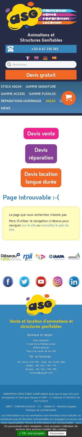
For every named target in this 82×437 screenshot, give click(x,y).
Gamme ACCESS (13, 94)
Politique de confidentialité (41, 409)
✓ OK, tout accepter (31, 433)
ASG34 (50, 101)
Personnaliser (57, 433)
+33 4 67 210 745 (44, 49)
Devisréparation (41, 153)
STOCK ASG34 (11, 86)
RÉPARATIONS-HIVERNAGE (21, 101)
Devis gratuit (41, 74)
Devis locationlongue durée (41, 177)
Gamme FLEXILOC (42, 94)
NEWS (5, 108)
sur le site (29, 225)
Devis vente (41, 133)
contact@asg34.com (41, 372)
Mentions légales (66, 406)
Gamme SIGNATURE (41, 86)
